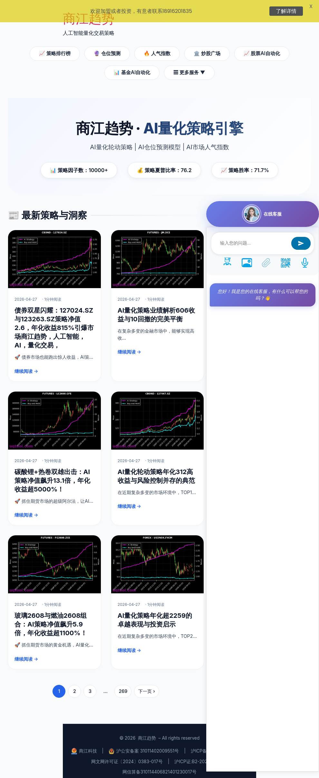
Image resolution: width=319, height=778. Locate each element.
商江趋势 (147, 732)
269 (123, 685)
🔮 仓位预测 (107, 47)
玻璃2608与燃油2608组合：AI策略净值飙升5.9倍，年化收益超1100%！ (51, 618)
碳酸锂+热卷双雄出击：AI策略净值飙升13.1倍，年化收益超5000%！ (52, 474)
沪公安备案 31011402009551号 (144, 745)
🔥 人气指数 (157, 47)
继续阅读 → (26, 365)
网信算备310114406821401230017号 (159, 766)
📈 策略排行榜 (55, 47)
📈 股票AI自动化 (262, 47)
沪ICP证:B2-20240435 (197, 755)
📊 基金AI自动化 (132, 66)
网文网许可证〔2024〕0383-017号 (127, 755)
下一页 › (146, 685)
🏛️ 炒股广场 (207, 47)
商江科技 (84, 745)
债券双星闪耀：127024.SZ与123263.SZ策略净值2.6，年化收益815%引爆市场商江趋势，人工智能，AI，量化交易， (54, 322)
